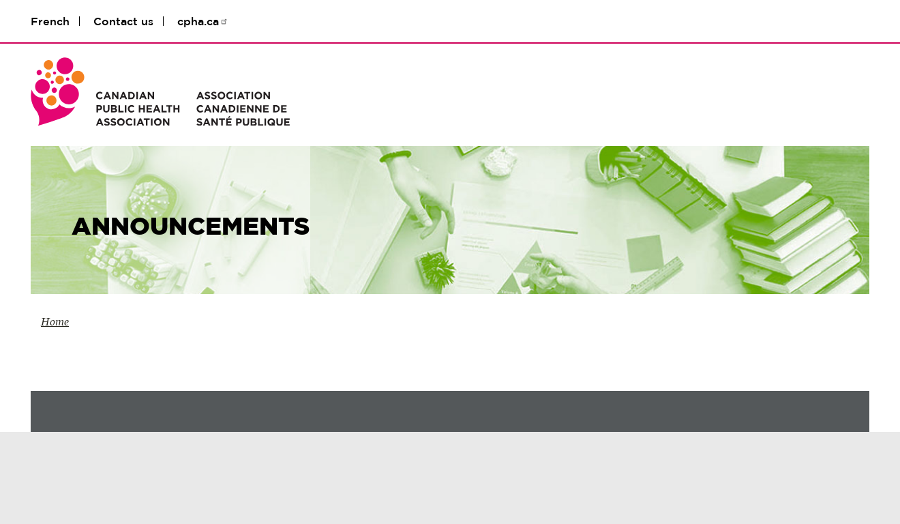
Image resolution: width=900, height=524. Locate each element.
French (50, 21)
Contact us (123, 21)
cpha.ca (202, 21)
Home (55, 321)
